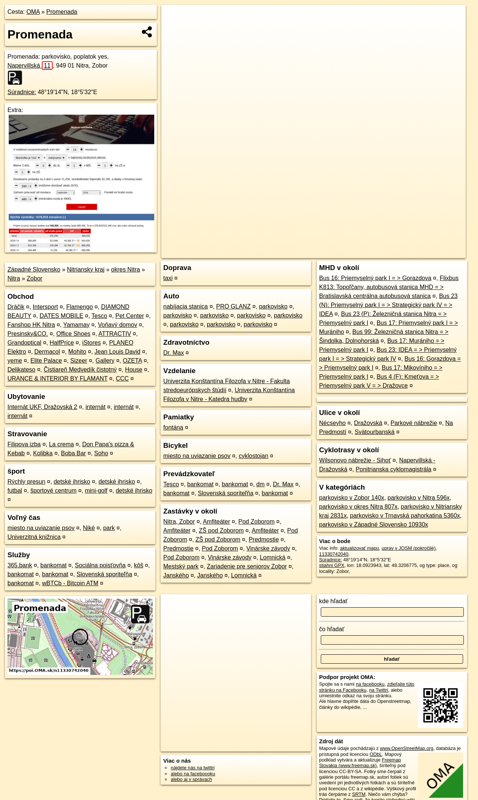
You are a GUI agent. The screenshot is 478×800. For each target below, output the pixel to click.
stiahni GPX (332, 565)
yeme (14, 360)
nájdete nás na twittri (192, 767)
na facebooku (370, 684)
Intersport (45, 307)
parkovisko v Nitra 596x (419, 497)
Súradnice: (21, 92)
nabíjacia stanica (185, 306)
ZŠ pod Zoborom (221, 530)
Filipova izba (24, 444)
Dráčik (15, 307)
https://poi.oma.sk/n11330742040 (430, 252)
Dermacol (47, 351)
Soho (101, 453)
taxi (168, 278)
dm (260, 484)
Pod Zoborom (256, 521)
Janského (176, 575)
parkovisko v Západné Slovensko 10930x (373, 524)
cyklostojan (253, 456)
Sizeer (78, 360)
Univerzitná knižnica (33, 537)
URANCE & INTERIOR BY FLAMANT (57, 378)
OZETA (132, 360)
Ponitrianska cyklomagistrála (393, 469)
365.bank (19, 565)
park (109, 528)
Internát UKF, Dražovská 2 (42, 407)
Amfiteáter (216, 521)
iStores (91, 342)
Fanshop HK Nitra (31, 325)
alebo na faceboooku (193, 773)
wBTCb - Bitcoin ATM (70, 583)
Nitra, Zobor (179, 521)
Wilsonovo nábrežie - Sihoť (355, 460)
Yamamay (76, 325)
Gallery (105, 360)
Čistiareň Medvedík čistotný (80, 369)
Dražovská (368, 423)
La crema (61, 444)
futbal (14, 490)
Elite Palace (46, 360)
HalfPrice (62, 342)
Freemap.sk (373, 252)
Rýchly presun (26, 481)
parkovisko (273, 306)
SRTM (359, 794)
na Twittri (378, 690)
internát (95, 407)
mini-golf (96, 490)
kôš (138, 565)
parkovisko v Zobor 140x (351, 497)
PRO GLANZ (233, 306)
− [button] (174, 29)
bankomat (53, 565)
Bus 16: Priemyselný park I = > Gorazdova (375, 278)
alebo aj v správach (191, 779)
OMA (33, 12)
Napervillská (30, 65)
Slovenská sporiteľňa (104, 574)
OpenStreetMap (334, 252)
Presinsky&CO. (27, 334)
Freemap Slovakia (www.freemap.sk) (360, 762)
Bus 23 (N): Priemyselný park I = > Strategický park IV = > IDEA (388, 305)
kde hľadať (333, 601)
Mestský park (180, 566)
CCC (122, 378)
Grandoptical (24, 342)
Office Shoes (73, 334)
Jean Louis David (117, 351)
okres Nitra (125, 269)
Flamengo (79, 307)
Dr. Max (173, 353)
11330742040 (333, 554)
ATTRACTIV (114, 334)
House (133, 369)
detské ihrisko (72, 481)
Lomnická (272, 557)
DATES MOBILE (61, 316)
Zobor (35, 278)
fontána (173, 427)
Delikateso (21, 369)
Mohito (77, 351)
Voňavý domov (117, 325)
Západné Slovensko (33, 269)
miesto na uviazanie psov (41, 528)
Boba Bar (73, 453)
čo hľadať (332, 629)
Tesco (99, 316)
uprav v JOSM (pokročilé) (408, 548)
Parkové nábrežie (414, 423)
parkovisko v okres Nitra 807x (358, 506)
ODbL (376, 754)
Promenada (61, 12)
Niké (89, 528)
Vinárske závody (268, 548)
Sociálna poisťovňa (100, 565)
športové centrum (53, 490)
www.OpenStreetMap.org (406, 748)
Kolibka (43, 453)
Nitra (13, 278)
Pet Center (129, 316)
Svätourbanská (375, 432)
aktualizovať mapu (359, 548)
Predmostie (264, 539)
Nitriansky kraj (85, 269)
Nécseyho (332, 423)
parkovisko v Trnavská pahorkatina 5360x (405, 515)
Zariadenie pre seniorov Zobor (247, 566)
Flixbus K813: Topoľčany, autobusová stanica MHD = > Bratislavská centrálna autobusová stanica (389, 287)
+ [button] (174, 17)
